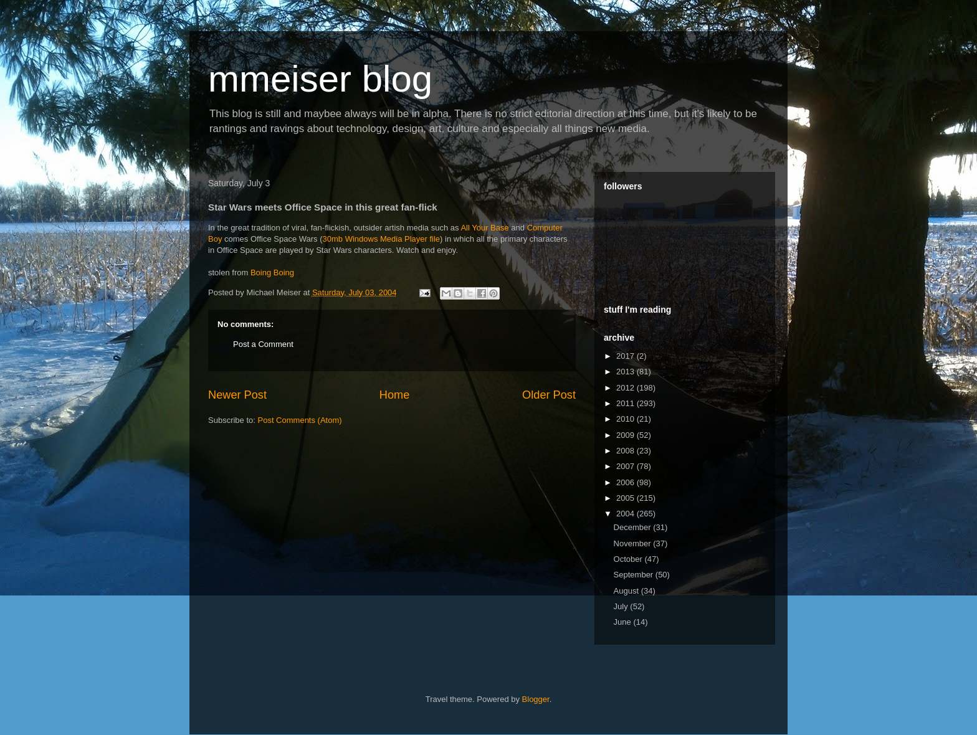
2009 (626, 435)
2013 (626, 371)
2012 (626, 387)
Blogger (536, 699)
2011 (626, 403)
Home (394, 395)
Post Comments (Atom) (300, 420)
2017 (626, 356)
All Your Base (484, 227)
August (627, 590)
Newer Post (237, 395)
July (622, 606)
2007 (626, 466)
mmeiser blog (320, 79)
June (624, 622)
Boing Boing (272, 272)
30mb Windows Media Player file (382, 239)
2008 (626, 450)
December (634, 527)
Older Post (549, 395)
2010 (626, 419)
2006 (626, 482)
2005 (626, 498)
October (629, 559)
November (634, 543)
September (634, 574)
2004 (626, 513)
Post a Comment (263, 344)
